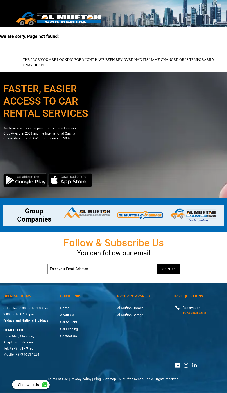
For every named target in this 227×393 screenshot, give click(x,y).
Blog (97, 379)
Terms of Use (58, 379)
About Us (67, 315)
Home (64, 308)
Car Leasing (69, 329)
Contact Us (68, 336)
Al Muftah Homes (130, 308)
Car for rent (68, 322)
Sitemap (109, 379)
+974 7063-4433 (194, 313)
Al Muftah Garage (130, 315)
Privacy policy (81, 379)
